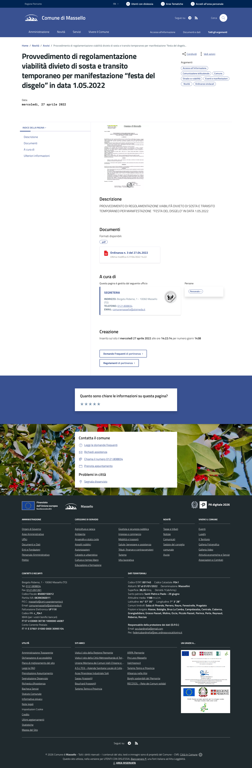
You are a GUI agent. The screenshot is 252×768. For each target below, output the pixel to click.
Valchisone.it (134, 663)
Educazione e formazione (88, 565)
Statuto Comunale (31, 694)
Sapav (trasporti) (83, 678)
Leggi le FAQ (28, 668)
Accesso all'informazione (162, 32)
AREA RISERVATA (124, 763)
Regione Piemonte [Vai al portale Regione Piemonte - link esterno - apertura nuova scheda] (33, 3)
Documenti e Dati (31, 544)
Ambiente (80, 534)
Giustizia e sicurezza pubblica (133, 529)
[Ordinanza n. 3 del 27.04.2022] (106, 253)
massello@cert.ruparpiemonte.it (46, 601)
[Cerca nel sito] (223, 18)
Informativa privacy (32, 699)
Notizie (167, 534)
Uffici (24, 539)
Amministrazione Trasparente (37, 653)
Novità (35, 45)
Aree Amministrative (33, 534)
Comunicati (169, 539)
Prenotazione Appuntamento (37, 673)
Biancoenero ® (138, 759)
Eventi (202, 529)
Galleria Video (206, 549)
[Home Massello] (55, 17)
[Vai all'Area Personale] (207, 4)
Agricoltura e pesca (85, 529)
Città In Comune (189, 754)
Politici (25, 560)
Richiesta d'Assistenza (33, 683)
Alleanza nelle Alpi (137, 673)
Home (25, 45)
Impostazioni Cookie (32, 709)
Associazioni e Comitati (211, 560)
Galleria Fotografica (209, 544)
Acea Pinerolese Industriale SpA (92, 673)
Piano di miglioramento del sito (38, 663)
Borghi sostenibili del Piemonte (143, 678)
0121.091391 (34, 590)
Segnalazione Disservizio (35, 678)
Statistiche (27, 725)
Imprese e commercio (129, 534)
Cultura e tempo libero (87, 560)
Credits (25, 714)
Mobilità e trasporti (128, 539)
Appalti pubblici (83, 544)
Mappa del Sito (30, 730)
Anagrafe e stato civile (87, 539)
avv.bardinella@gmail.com (149, 629)
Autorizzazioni (82, 549)
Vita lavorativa (126, 560)
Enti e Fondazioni (31, 549)
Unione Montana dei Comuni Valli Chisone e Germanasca (105, 663)
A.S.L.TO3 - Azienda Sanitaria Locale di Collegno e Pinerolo (106, 668)
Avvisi (46, 45)
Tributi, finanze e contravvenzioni (135, 549)
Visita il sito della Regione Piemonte (94, 653)
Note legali (27, 704)
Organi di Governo (31, 529)
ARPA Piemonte (135, 653)
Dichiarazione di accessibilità (37, 658)
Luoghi (202, 534)
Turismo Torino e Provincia (88, 689)
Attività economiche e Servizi (214, 555)
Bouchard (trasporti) (85, 683)
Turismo (122, 555)
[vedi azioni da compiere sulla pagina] (207, 54)
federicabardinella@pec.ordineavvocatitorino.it (157, 632)
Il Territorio (204, 539)
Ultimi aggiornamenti (33, 719)
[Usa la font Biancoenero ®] (139, 4)
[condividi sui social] (189, 54)
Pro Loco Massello (137, 658)
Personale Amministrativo (36, 555)
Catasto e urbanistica (86, 555)
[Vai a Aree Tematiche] (172, 4)
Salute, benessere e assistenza (134, 544)
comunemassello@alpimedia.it (129, 309)
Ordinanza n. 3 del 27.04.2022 (129, 252)
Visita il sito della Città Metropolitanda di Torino (100, 658)
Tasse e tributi (170, 529)
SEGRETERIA (112, 292)
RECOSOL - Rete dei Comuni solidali (146, 683)
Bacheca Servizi (30, 689)
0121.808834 (124, 306)
